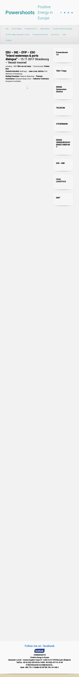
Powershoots (20, 12)
